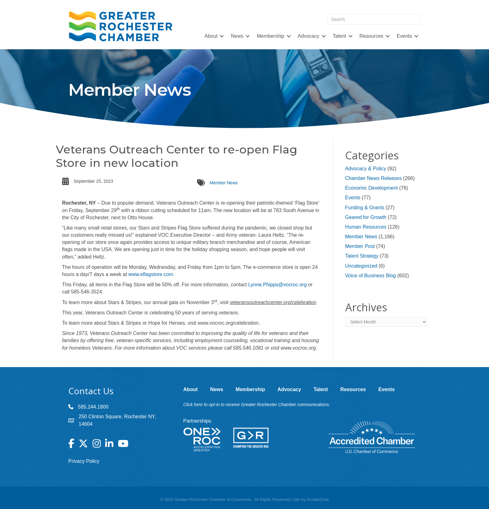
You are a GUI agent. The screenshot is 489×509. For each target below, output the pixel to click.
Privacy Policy (83, 461)
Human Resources (366, 227)
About (211, 36)
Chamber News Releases (373, 178)
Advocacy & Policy (365, 168)
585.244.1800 (93, 407)
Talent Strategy (362, 256)
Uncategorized (361, 266)
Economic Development (371, 188)
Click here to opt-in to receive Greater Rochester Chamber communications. (256, 404)
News (237, 36)
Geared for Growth (366, 217)
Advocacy (308, 36)
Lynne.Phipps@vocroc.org (277, 284)
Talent (339, 36)
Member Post (360, 246)
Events (404, 36)
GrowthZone (318, 499)
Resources (371, 36)
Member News (224, 182)
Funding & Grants (364, 207)
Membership (270, 36)
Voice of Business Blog (370, 275)
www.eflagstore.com (150, 274)
